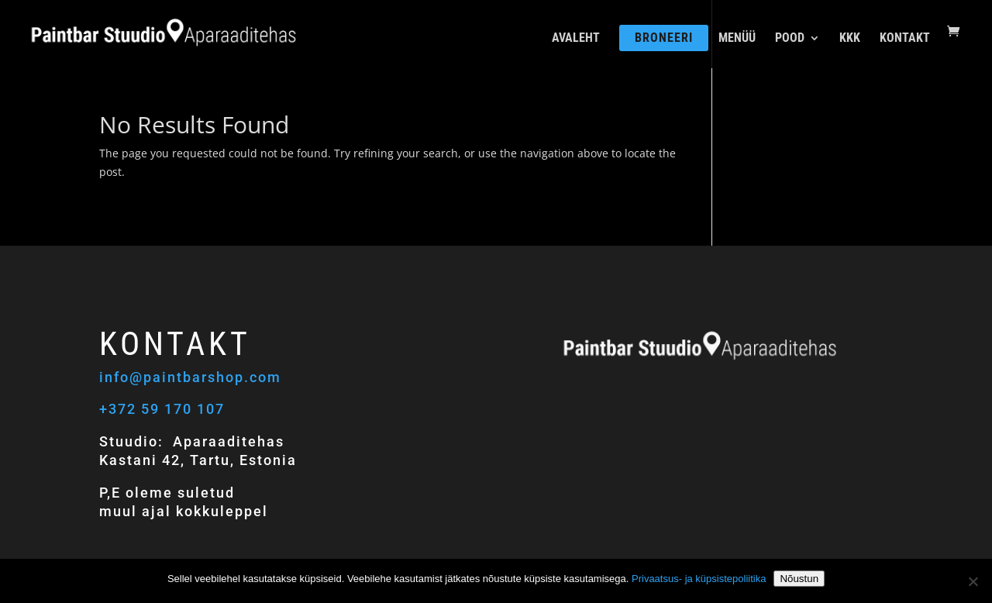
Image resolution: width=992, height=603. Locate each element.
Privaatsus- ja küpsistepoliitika (699, 578)
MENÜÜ (737, 39)
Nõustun (799, 578)
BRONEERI (664, 37)
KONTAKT (905, 39)
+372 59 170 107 (162, 409)
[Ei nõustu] (972, 581)
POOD (789, 39)
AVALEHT (576, 39)
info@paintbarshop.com (192, 377)
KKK (849, 39)
